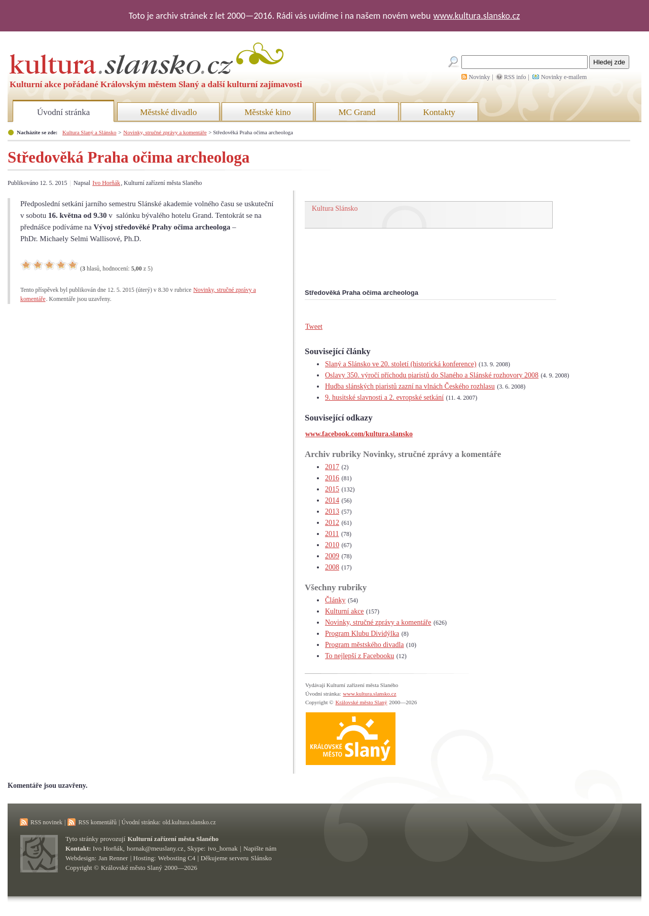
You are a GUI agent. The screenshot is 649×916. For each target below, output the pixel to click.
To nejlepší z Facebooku (359, 656)
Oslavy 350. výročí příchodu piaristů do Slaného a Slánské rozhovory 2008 (431, 375)
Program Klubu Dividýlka (362, 633)
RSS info (515, 77)
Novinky (479, 77)
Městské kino (267, 112)
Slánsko (261, 858)
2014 (332, 500)
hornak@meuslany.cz (155, 848)
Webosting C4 (177, 858)
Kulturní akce (344, 611)
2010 (332, 545)
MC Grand (356, 112)
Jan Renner (113, 858)
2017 (332, 467)
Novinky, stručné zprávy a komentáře (164, 132)
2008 (332, 567)
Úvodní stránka (63, 112)
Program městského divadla (364, 644)
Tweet (313, 326)
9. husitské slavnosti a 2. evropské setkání (384, 397)
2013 (332, 511)
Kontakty (439, 112)
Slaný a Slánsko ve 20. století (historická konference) (401, 364)
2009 (332, 556)
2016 (332, 478)
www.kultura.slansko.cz (476, 15)
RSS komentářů (97, 822)
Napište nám (259, 848)
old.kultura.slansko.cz (188, 822)
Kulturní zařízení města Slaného (173, 839)
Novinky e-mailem (564, 77)
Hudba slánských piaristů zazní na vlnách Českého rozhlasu (410, 386)
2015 (332, 489)
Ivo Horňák (106, 182)
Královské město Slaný (361, 702)
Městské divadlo (168, 112)
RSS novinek (46, 822)
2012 (332, 522)
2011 (332, 534)
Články (335, 600)
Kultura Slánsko (335, 208)
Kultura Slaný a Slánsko (89, 132)
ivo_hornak (223, 848)
